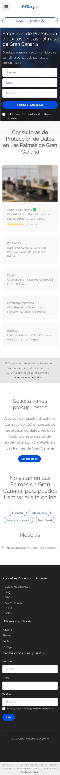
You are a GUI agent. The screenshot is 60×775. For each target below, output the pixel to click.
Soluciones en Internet (18, 520)
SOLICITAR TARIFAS (30, 20)
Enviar (9, 717)
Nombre (7, 661)
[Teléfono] (29, 93)
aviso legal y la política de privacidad (39, 709)
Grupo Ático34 (45, 520)
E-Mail (5, 678)
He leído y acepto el (29, 116)
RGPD (8, 608)
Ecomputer (17, 513)
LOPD (8, 613)
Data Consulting (39, 513)
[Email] (29, 82)
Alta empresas (13, 602)
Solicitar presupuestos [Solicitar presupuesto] (30, 104)
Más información (26, 772)
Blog (8, 592)
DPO (7, 597)
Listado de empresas (17, 586)
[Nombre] (29, 72)
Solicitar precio (29, 458)
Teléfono (7, 694)
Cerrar (36, 772)
